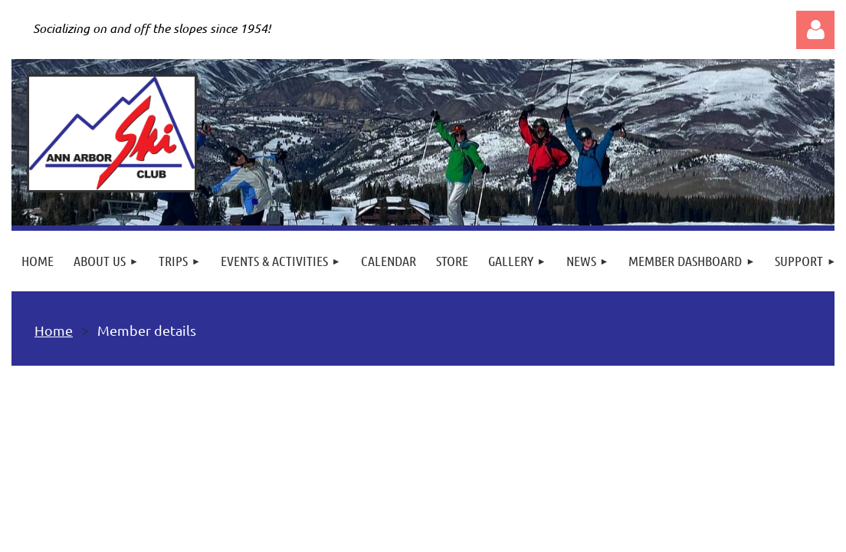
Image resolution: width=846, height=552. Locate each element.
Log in (815, 30)
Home (53, 330)
